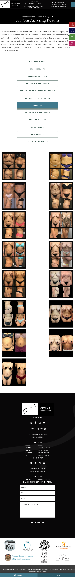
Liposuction (37, 127)
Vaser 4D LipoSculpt (37, 142)
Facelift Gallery (37, 120)
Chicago (33, 1)
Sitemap (45, 569)
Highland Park (58, 3)
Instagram (72, 43)
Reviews (72, 37)
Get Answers (37, 522)
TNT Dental (42, 572)
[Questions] (37, 510)
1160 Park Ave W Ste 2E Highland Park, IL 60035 (59, 5)
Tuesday (28, 448)
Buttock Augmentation (37, 113)
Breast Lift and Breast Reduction (37, 91)
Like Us (72, 30)
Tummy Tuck (37, 105)
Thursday (28, 453)
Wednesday (29, 450)
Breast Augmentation (37, 84)
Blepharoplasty (37, 62)
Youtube (72, 24)
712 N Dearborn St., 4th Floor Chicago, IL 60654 (33, 7)
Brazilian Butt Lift (37, 76)
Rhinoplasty (37, 134)
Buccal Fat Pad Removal (37, 98)
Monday (27, 445)
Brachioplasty (37, 69)
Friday (27, 455)
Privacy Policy (53, 569)
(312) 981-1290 (33, 3)
